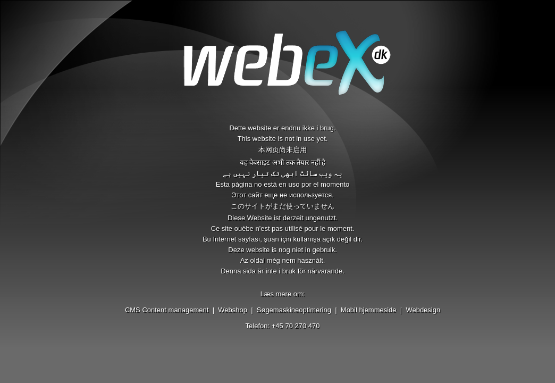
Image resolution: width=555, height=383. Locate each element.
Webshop (232, 310)
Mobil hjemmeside (369, 310)
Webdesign (423, 310)
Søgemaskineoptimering (294, 310)
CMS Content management (167, 310)
